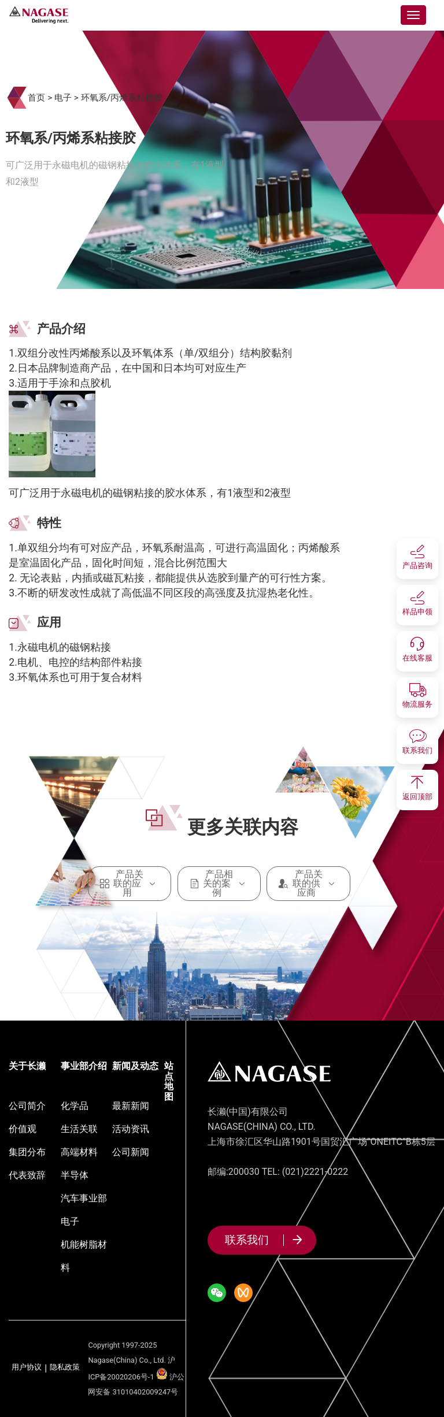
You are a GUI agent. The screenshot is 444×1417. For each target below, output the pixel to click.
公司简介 (27, 1105)
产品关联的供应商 (308, 883)
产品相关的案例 (219, 883)
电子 (63, 97)
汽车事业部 (84, 1198)
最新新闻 (130, 1105)
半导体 (74, 1175)
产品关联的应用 (130, 883)
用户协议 (27, 1367)
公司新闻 (130, 1152)
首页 (36, 97)
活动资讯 (130, 1128)
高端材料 (79, 1152)
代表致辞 (27, 1175)
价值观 (22, 1128)
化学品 (74, 1105)
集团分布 (27, 1152)
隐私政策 (65, 1367)
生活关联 (79, 1128)
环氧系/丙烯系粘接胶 (121, 97)
